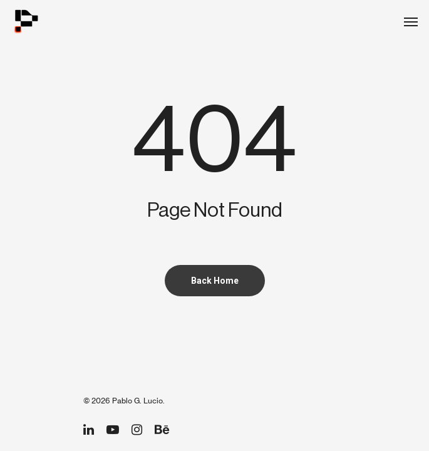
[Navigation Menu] (411, 21)
